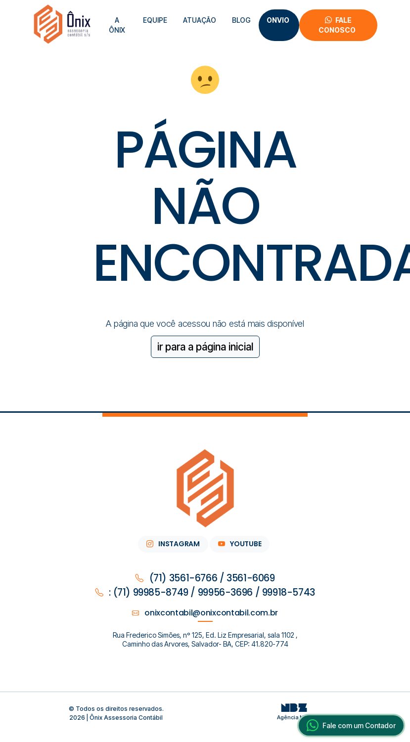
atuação (199, 20)
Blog (241, 20)
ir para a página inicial (205, 347)
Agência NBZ (294, 713)
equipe (155, 20)
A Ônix (117, 25)
